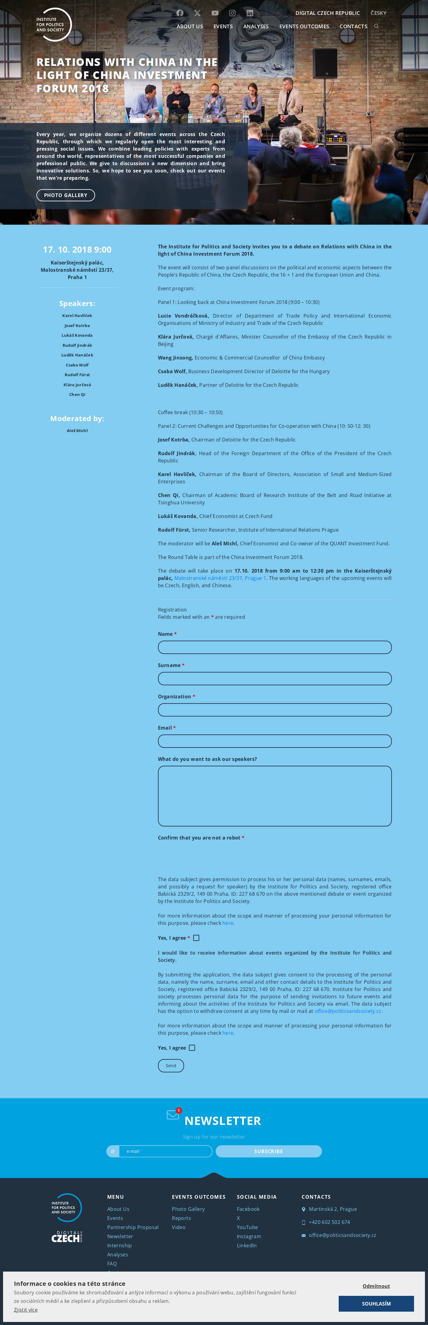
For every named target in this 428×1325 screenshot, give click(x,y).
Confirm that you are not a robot (201, 837)
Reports (181, 1218)
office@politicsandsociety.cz (348, 1011)
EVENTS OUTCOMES (304, 26)
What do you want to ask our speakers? (207, 759)
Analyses (256, 26)
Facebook (248, 1209)
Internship (119, 1245)
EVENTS (223, 26)
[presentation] (204, 856)
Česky (378, 12)
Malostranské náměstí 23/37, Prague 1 (220, 578)
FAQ (112, 1263)
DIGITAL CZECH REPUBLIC (328, 12)
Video (179, 1227)
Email (167, 727)
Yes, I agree (174, 938)
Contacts (117, 1272)
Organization (177, 696)
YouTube (247, 1227)
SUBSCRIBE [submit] (268, 1151)
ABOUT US (190, 26)
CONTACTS (353, 26)
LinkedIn (247, 1245)
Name (167, 634)
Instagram (249, 1236)
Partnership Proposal (133, 1227)
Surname (171, 665)
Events (115, 1218)
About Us (118, 1209)
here (227, 923)
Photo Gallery (66, 195)
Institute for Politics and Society (221, 1306)
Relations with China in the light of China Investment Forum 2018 (127, 75)
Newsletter (120, 1236)
